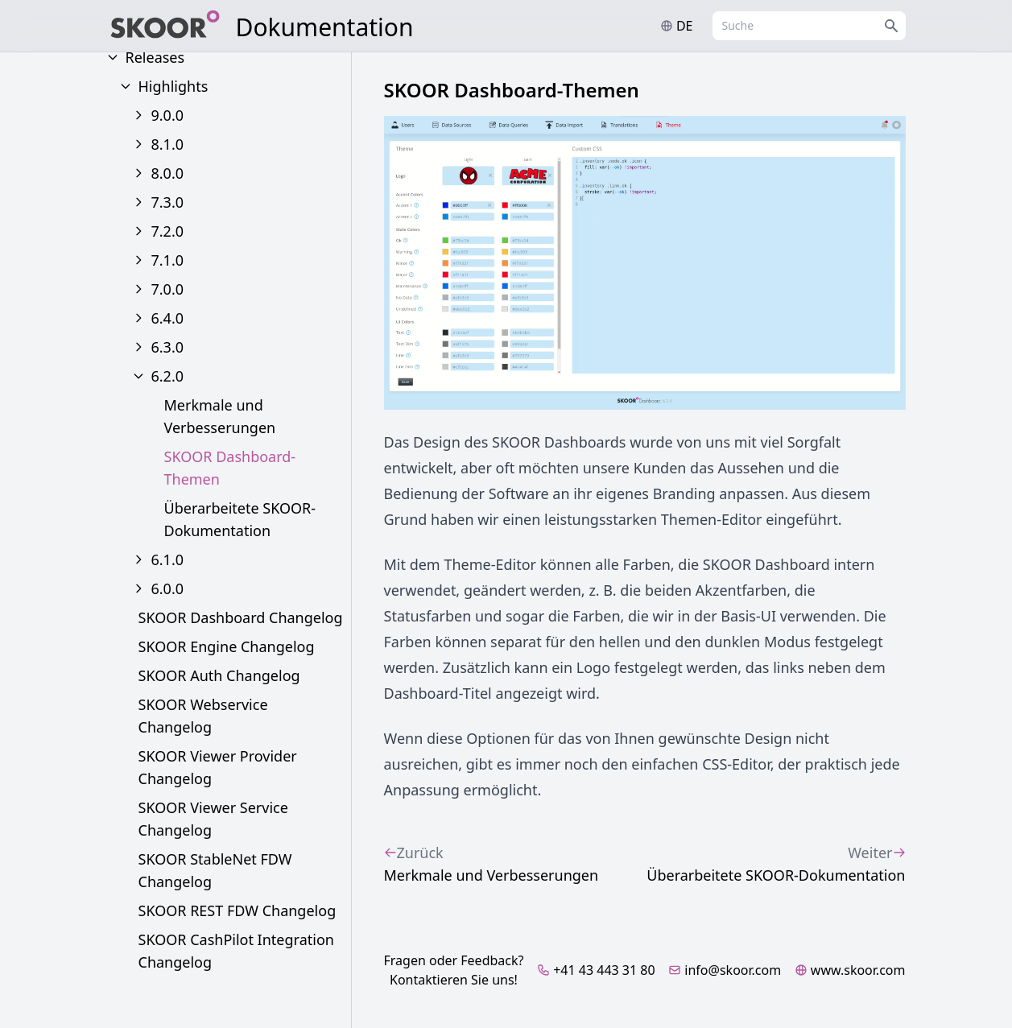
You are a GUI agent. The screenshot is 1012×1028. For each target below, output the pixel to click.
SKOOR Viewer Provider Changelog (217, 767)
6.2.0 (167, 376)
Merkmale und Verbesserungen (220, 416)
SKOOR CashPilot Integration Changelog (236, 951)
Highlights (173, 86)
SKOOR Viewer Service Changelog (213, 819)
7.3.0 (167, 202)
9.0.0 (167, 115)
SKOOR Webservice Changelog (203, 716)
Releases (155, 57)
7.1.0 (167, 260)
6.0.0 (167, 588)
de (676, 26)
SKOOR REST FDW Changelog (237, 910)
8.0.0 (167, 173)
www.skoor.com (850, 970)
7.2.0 (167, 231)
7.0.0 (167, 289)
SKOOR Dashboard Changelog (240, 617)
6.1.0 (167, 559)
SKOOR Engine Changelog (226, 646)
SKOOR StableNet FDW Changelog (215, 870)
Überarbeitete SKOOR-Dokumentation (240, 519)
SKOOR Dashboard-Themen (230, 468)
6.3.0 (167, 347)
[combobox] (809, 25)
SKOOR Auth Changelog (219, 675)
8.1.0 (167, 144)
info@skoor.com (724, 970)
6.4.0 (167, 318)
